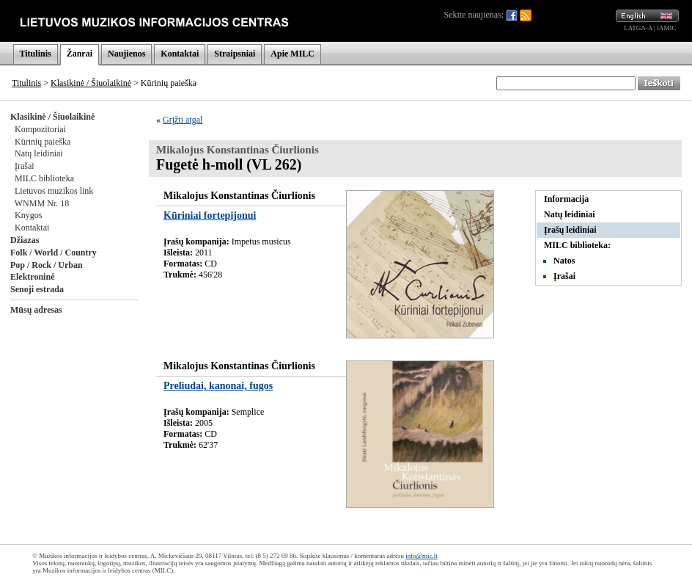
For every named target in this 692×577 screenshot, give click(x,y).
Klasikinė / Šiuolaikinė (91, 83)
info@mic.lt (421, 555)
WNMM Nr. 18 (42, 203)
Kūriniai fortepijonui (209, 215)
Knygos (28, 215)
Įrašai (24, 166)
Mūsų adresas (36, 310)
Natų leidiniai (39, 153)
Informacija (566, 199)
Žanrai (79, 53)
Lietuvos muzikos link (54, 191)
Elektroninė (32, 277)
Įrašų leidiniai (570, 230)
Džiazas (24, 240)
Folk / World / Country (53, 252)
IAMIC (667, 28)
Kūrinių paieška (42, 142)
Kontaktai (180, 53)
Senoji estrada (37, 289)
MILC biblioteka (44, 178)
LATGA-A (638, 28)
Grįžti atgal (182, 120)
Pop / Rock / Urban (46, 265)
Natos (564, 260)
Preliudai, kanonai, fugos (218, 385)
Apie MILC (292, 53)
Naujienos (126, 53)
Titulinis (35, 53)
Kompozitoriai (40, 129)
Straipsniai (234, 53)
